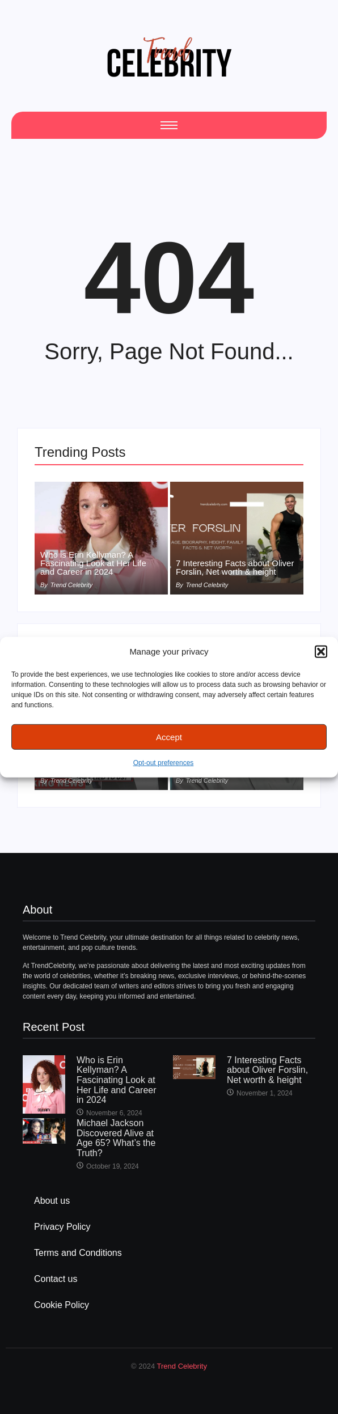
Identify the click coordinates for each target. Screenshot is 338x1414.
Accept (169, 736)
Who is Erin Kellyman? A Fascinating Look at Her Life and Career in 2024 (93, 563)
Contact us (55, 1279)
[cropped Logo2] (169, 56)
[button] (321, 651)
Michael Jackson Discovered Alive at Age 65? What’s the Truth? (116, 1138)
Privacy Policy (62, 1227)
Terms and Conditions (78, 1253)
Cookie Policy (61, 1305)
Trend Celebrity (182, 1366)
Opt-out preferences (163, 763)
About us (52, 1200)
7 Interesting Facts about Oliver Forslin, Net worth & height (235, 567)
